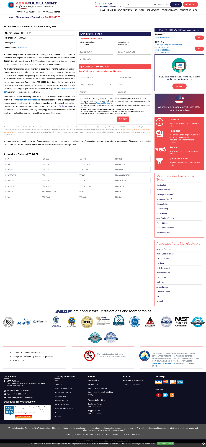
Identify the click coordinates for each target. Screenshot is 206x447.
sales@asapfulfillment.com (23, 397)
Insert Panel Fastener (165, 227)
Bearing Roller (162, 204)
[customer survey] (23, 416)
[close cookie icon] (203, 443)
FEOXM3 (118, 197)
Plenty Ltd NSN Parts (63, 392)
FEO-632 (45, 159)
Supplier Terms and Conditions (94, 411)
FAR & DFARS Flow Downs (132, 380)
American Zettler (163, 291)
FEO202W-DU (120, 169)
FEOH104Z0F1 (121, 180)
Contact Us (185, 10)
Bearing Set (161, 185)
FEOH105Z (9, 186)
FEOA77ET (9, 180)
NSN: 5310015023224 (163, 50)
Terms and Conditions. (104, 103)
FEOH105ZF (47, 186)
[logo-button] (32, 6)
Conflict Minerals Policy (97, 388)
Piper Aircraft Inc (163, 272)
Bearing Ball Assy (163, 232)
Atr (157, 296)
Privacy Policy (93, 384)
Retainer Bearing (163, 189)
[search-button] (176, 4)
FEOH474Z (83, 191)
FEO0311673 (120, 164)
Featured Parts (170, 10)
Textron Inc (37, 17)
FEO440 (82, 175)
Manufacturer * (124, 42)
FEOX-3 (8, 197)
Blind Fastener (162, 223)
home (102, 10)
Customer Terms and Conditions (95, 405)
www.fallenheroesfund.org (164, 363)
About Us (58, 384)
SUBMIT (123, 119)
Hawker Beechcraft (162, 38)
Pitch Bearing (161, 213)
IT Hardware (153, 10)
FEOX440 (82, 197)
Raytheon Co (161, 263)
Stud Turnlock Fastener (165, 218)
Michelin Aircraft (163, 268)
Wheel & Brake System (64, 408)
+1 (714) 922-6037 (18, 394)
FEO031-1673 (84, 164)
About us (111, 10)
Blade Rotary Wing (62, 404)
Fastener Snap (162, 208)
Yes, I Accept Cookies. (165, 444)
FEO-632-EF (47, 164)
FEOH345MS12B (49, 191)
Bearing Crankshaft (164, 199)
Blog (195, 10)
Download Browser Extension (20, 401)
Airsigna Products (163, 249)
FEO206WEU (10, 175)
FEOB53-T (46, 180)
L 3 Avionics (161, 277)
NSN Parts (140, 10)
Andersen (160, 282)
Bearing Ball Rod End (164, 194)
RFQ (199, 37)
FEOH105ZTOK (85, 186)
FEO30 (45, 175)
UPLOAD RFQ (190, 4)
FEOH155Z (119, 186)
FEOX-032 (119, 191)
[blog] (172, 396)
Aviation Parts (125, 10)
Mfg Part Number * (87, 42)
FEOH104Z (83, 180)
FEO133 (45, 169)
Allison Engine (162, 287)
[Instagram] (158, 396)
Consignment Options (131, 384)
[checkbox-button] (81, 98)
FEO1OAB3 (83, 169)
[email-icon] (108, 6)
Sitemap (58, 416)
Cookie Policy (93, 380)
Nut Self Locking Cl (162, 47)
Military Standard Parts (64, 388)
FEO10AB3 (9, 169)
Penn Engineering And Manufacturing (168, 45)
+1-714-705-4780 (23, 390)
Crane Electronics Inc (165, 253)
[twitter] (165, 396)
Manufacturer (22, 17)
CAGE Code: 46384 (162, 53)
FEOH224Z (9, 191)
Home (11, 17)
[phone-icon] (108, 3)
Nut (15, 42)
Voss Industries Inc (164, 258)
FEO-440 (8, 159)
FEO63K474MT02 (122, 175)
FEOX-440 (46, 197)
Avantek (159, 301)
